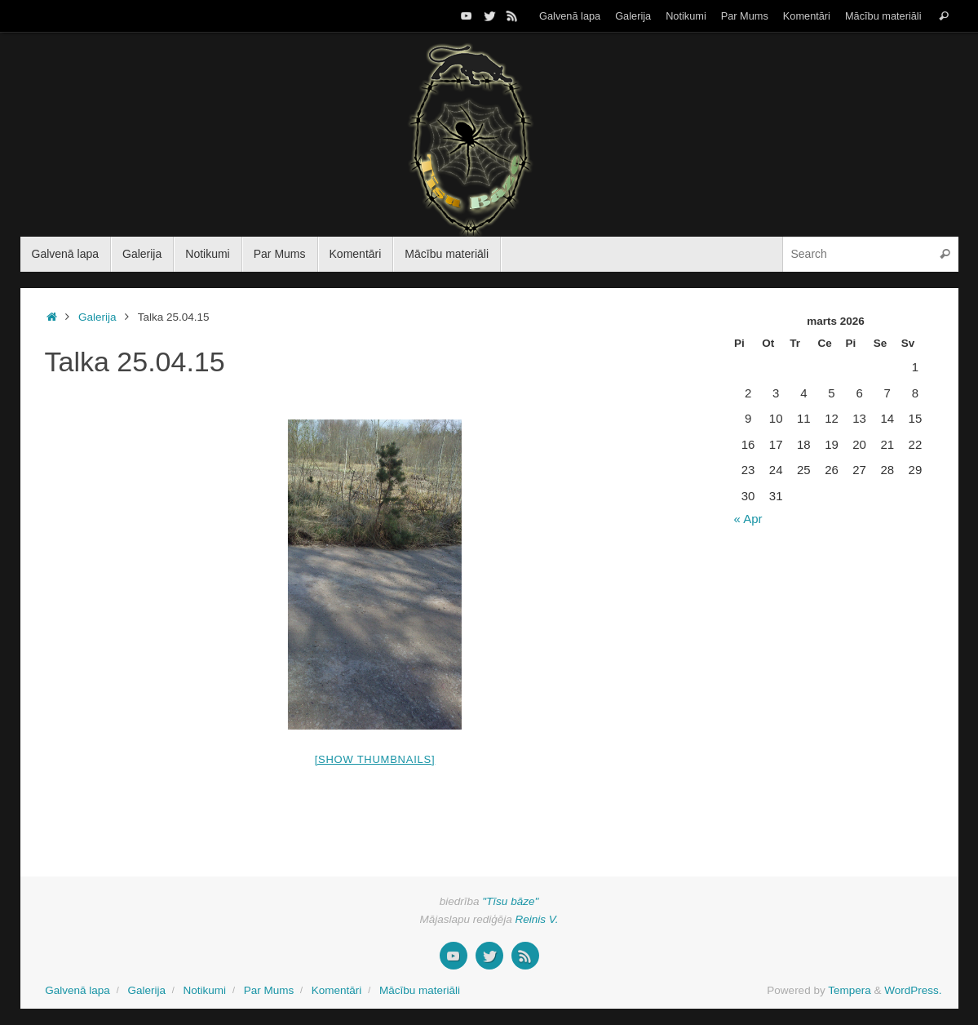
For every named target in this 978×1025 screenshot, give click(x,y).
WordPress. (912, 990)
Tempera (849, 990)
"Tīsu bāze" (510, 901)
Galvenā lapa (569, 16)
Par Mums (744, 16)
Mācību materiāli (883, 16)
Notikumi (686, 16)
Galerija (633, 16)
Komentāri (806, 16)
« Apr (748, 519)
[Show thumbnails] (375, 759)
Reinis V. (537, 919)
